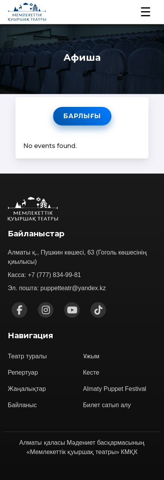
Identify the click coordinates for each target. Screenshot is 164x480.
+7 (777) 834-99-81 (54, 275)
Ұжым (91, 356)
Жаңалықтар (27, 388)
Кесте (91, 372)
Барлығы (82, 116)
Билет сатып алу (107, 405)
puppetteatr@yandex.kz (73, 288)
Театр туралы (27, 356)
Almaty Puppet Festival (115, 388)
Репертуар (23, 372)
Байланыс (22, 405)
